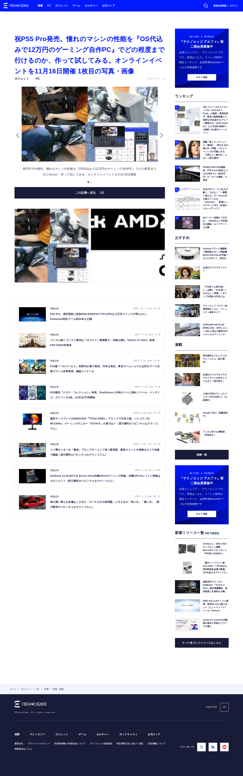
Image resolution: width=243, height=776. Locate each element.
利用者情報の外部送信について (70, 743)
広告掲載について (157, 743)
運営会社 (19, 743)
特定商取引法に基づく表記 (130, 743)
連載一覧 (201, 454)
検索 (206, 5)
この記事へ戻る (89, 192)
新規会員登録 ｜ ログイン (225, 5)
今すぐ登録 (201, 77)
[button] (17, 135)
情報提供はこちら (23, 749)
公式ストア (108, 5)
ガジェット (61, 5)
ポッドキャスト (128, 734)
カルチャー (91, 5)
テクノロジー (37, 734)
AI (49, 5)
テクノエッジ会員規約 (101, 743)
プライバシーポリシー (39, 743)
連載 (40, 5)
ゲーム (76, 5)
